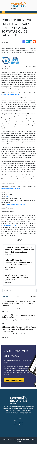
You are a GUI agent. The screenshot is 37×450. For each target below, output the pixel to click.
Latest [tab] (5, 296)
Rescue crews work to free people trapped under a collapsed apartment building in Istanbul (18, 303)
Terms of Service (18, 425)
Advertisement (18, 421)
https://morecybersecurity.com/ (10, 94)
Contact (18, 419)
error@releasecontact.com (9, 225)
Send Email (8, 196)
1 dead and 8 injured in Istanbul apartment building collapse (18, 316)
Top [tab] (18, 296)
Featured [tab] (32, 296)
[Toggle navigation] (3, 12)
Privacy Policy (18, 423)
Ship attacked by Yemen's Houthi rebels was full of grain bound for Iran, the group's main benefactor (19, 329)
